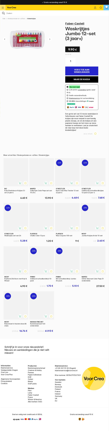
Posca (30, 397)
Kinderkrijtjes (31, 18)
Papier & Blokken (34, 375)
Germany (58, 396)
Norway (58, 384)
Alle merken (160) (35, 402)
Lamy (30, 393)
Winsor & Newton (35, 399)
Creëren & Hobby (35, 370)
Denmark (58, 387)
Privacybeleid (6, 381)
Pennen (31, 372)
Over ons (4, 372)
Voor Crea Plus (7, 374)
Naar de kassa (82, 79)
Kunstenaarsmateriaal (36, 368)
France (57, 391)
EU (56, 401)
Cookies (4, 383)
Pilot (30, 390)
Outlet (30, 379)
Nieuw (30, 381)
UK (56, 398)
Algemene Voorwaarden (10, 379)
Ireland (57, 394)
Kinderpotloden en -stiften (16, 18)
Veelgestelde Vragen (9, 370)
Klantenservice (7, 368)
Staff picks (32, 384)
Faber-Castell (74, 23)
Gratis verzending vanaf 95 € (54, 2)
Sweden (58, 382)
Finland (58, 389)
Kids (4, 18)
